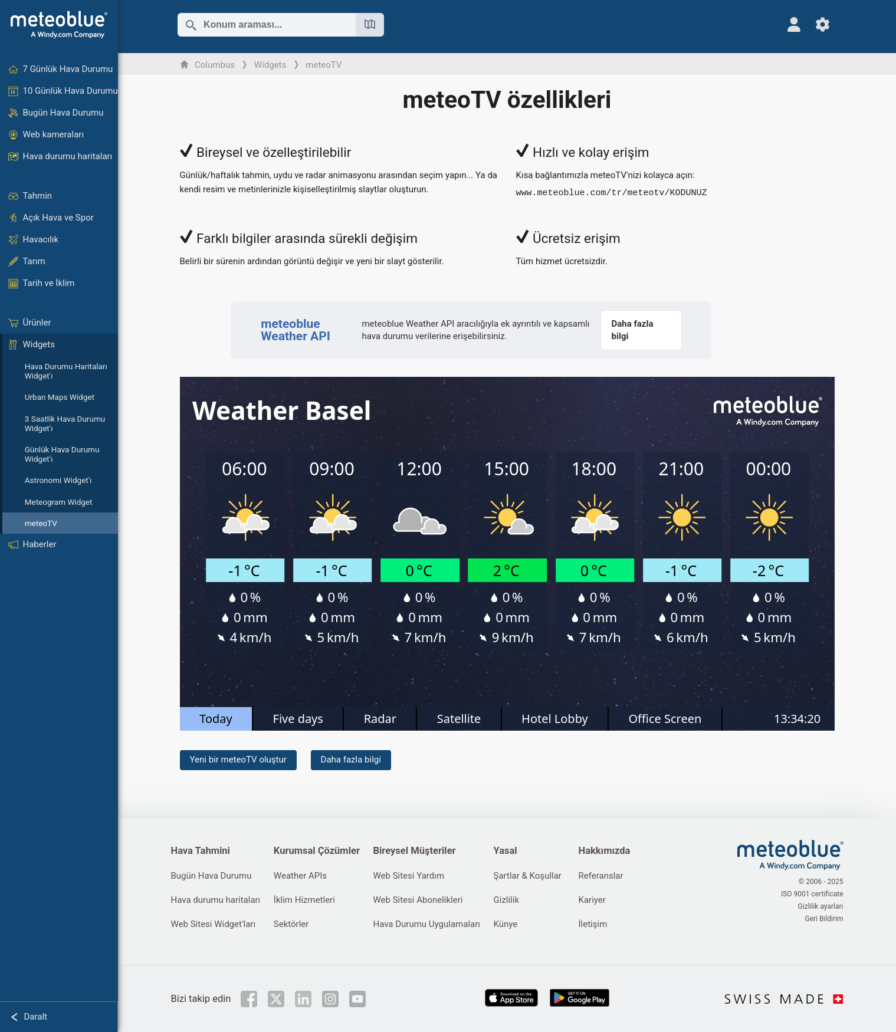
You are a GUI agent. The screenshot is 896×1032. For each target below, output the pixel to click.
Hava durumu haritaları (216, 900)
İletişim (593, 924)
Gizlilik (507, 900)
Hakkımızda (605, 850)
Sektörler (291, 924)
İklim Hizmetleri (304, 900)
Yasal (505, 850)
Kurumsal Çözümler (317, 850)
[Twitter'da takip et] (276, 999)
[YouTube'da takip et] (357, 999)
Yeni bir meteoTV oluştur (238, 759)
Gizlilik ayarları (821, 906)
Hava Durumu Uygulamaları (426, 924)
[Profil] (794, 24)
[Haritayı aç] (370, 25)
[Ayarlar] (822, 24)
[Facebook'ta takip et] (249, 999)
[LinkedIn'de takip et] (303, 999)
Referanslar (601, 875)
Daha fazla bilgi (351, 759)
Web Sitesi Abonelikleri (417, 900)
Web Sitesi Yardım (408, 875)
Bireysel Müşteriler (414, 850)
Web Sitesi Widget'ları (213, 924)
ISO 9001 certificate (812, 894)
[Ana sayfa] (59, 25)
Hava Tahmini (200, 850)
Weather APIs (300, 875)
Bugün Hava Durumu (211, 875)
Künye (506, 924)
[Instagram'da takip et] (330, 999)
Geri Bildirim (824, 918)
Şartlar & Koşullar (528, 875)
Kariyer (592, 900)
